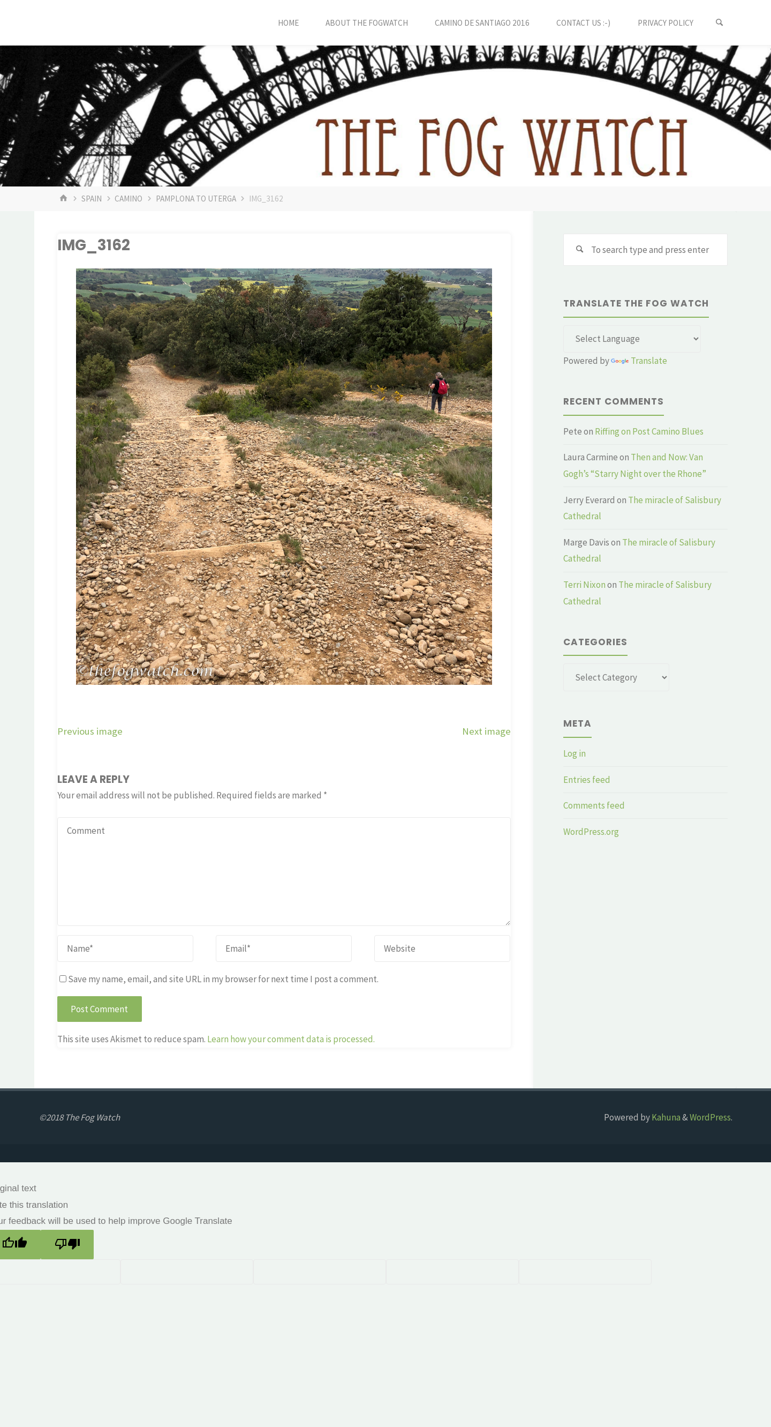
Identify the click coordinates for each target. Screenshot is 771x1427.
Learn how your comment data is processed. (291, 1039)
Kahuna (665, 1117)
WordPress (710, 1117)
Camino (128, 198)
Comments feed (594, 805)
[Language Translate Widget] (632, 339)
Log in (574, 753)
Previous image (90, 731)
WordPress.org (591, 832)
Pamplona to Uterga (196, 198)
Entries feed (586, 780)
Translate (639, 361)
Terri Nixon (584, 585)
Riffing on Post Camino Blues (649, 431)
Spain (91, 198)
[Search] (719, 23)
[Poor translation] (67, 1244)
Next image (486, 731)
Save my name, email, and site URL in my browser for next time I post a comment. (219, 979)
